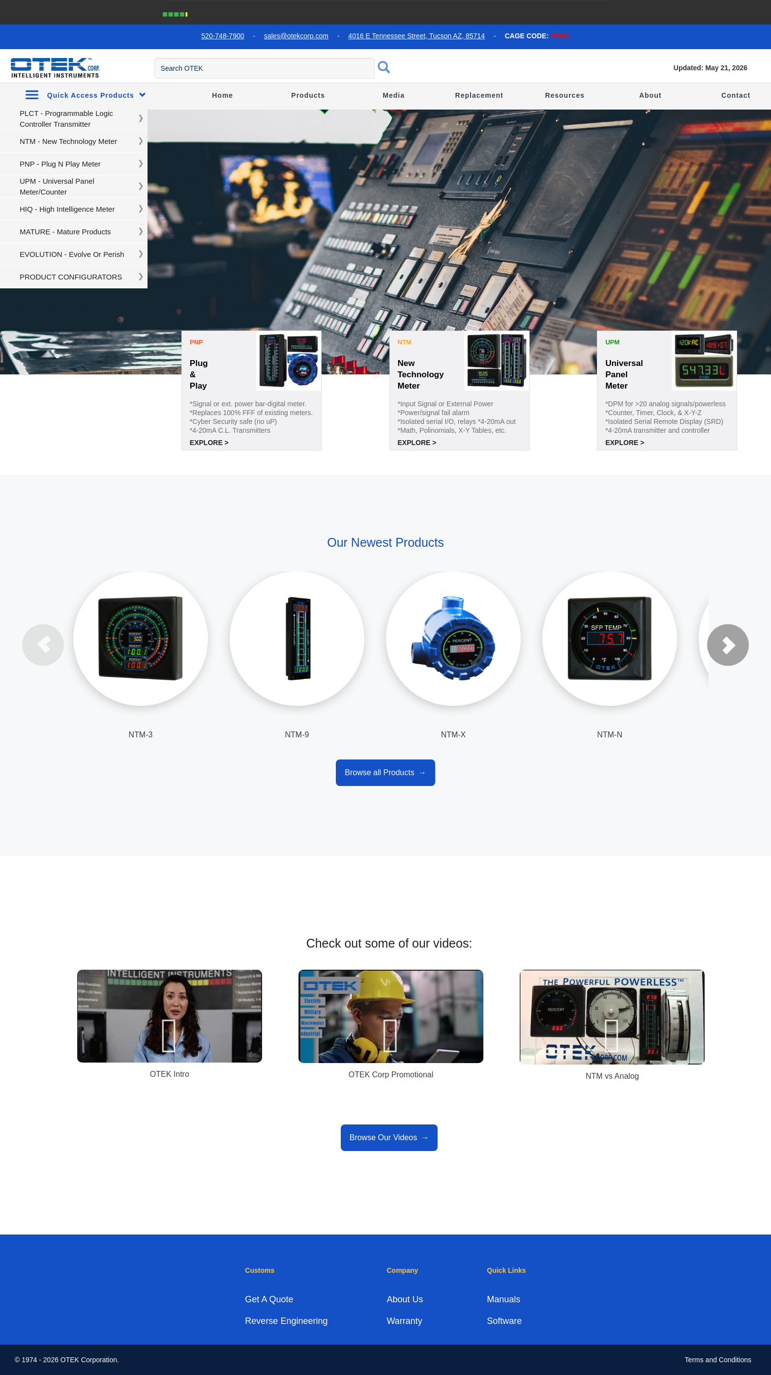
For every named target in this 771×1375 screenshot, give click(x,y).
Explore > (209, 443)
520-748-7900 (222, 36)
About (650, 95)
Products (308, 95)
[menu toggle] (5, 66)
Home (222, 95)
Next (728, 645)
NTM (405, 342)
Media (394, 95)
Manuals (503, 1299)
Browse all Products (379, 772)
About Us (404, 1299)
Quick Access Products (86, 94)
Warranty (404, 1321)
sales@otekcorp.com (296, 36)
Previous (43, 645)
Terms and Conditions (718, 1360)
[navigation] (74, 119)
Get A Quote (269, 1299)
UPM (612, 342)
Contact (735, 95)
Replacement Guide (479, 107)
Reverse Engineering (286, 1321)
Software (504, 1321)
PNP (196, 342)
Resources (565, 95)
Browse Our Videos (383, 1137)
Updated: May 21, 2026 (710, 68)
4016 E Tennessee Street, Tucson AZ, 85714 (416, 36)
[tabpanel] (385, 242)
